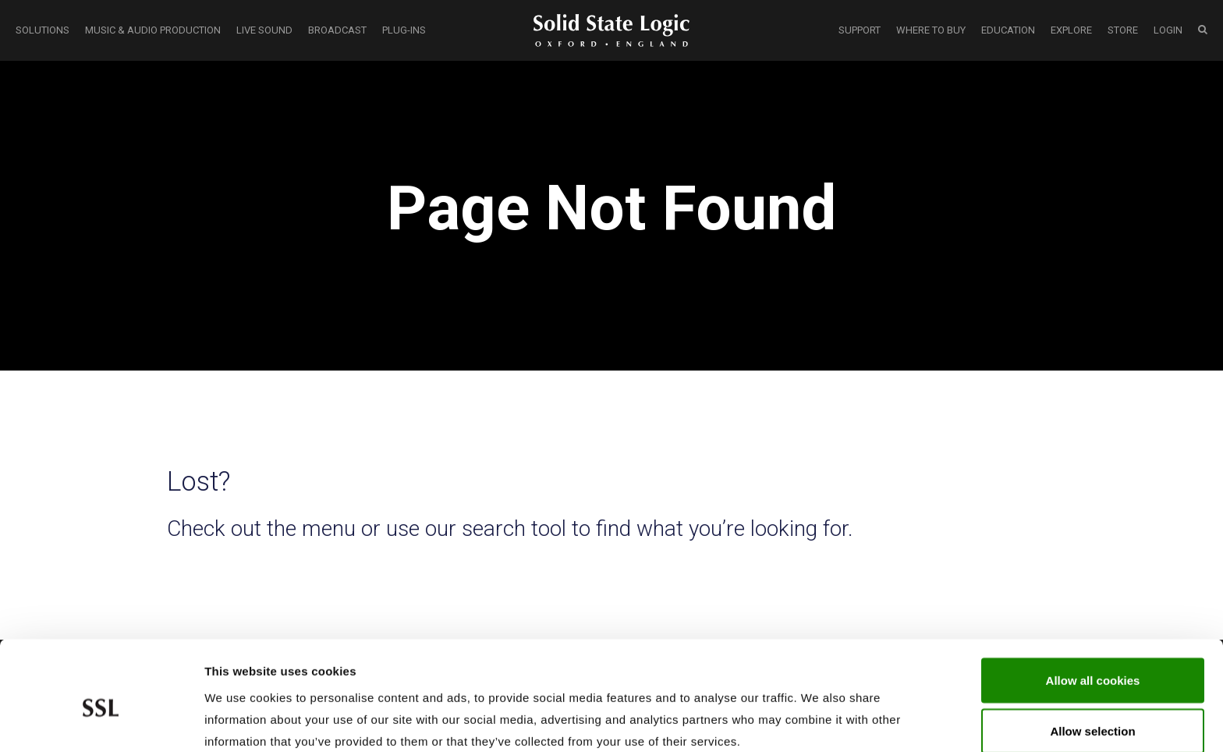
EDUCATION (1008, 30)
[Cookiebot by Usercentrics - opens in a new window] (101, 721)
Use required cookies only (1093, 710)
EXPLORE (1071, 30)
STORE (1123, 30)
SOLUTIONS (42, 30)
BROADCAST (337, 30)
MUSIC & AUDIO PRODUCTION (153, 30)
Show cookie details (831, 721)
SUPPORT (859, 30)
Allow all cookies (1093, 608)
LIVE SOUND (264, 30)
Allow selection (1092, 659)
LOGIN (1168, 30)
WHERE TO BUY (931, 30)
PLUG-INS (404, 30)
